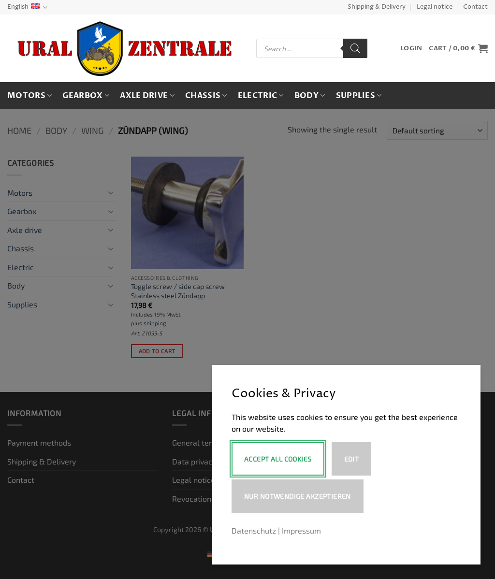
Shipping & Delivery (377, 7)
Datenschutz (254, 530)
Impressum (301, 530)
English (27, 7)
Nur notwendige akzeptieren (297, 496)
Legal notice (434, 7)
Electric (261, 95)
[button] (411, 48)
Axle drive (147, 95)
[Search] (355, 48)
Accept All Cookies (278, 459)
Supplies (359, 95)
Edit (351, 459)
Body (309, 95)
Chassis (206, 95)
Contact (475, 7)
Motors (29, 95)
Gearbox (85, 95)
